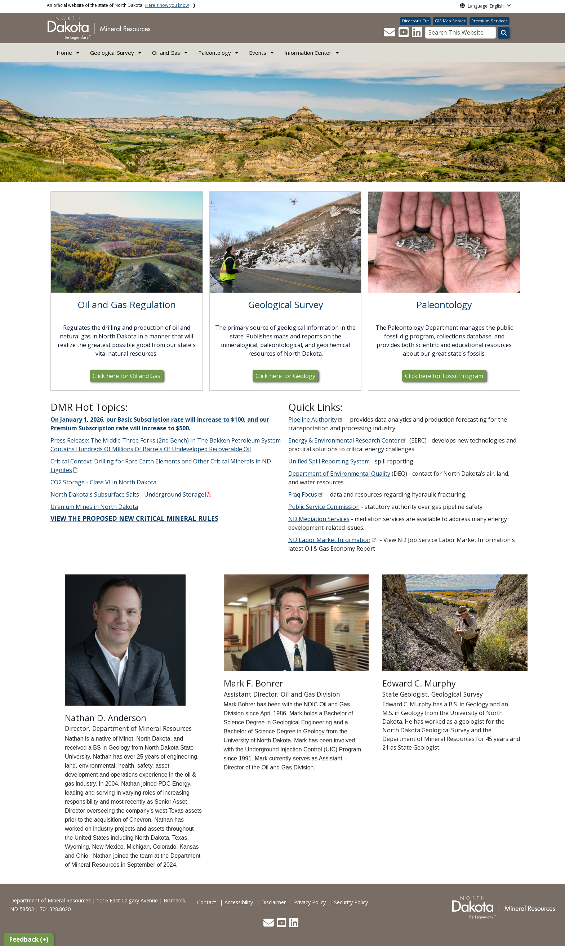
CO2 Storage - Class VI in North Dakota (104, 482)
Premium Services (489, 20)
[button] (390, 34)
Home (64, 52)
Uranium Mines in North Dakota (94, 507)
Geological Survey (112, 52)
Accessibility (238, 902)
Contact (206, 902)
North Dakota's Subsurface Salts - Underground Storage (130, 494)
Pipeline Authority (312, 419)
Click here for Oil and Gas (126, 376)
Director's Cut (415, 20)
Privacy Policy (310, 902)
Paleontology (214, 52)
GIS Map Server (450, 20)
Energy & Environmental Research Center (344, 440)
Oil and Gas (166, 52)
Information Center (308, 52)
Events (257, 52)
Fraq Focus (302, 494)
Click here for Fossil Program (444, 376)
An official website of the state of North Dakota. (118, 5)
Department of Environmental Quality (339, 474)
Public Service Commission (324, 507)
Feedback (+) (28, 939)
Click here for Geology (285, 376)
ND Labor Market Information (329, 540)
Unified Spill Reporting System (329, 461)
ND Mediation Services (319, 519)
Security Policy (351, 902)
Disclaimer (273, 902)
